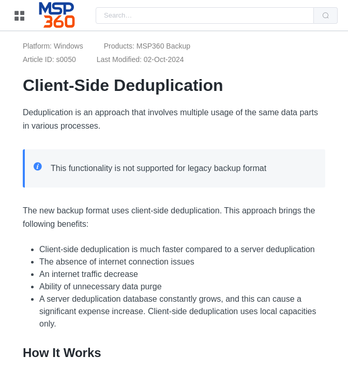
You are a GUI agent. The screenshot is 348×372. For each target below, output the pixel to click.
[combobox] (205, 15)
